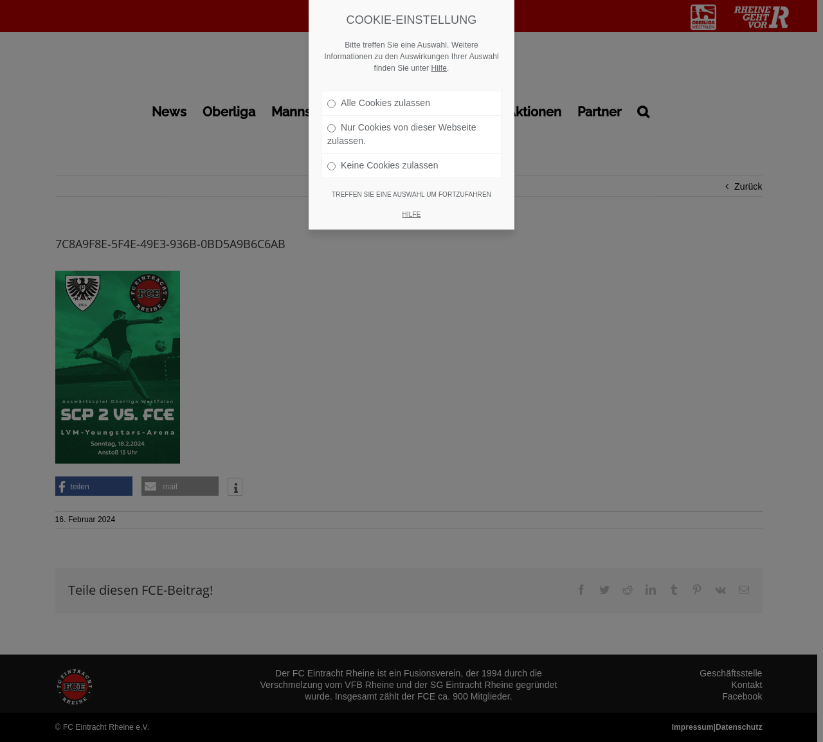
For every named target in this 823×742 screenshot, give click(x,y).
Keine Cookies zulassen (383, 150)
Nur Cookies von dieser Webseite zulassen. (401, 119)
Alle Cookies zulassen (378, 87)
